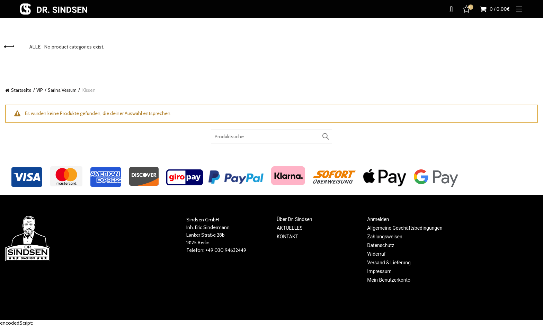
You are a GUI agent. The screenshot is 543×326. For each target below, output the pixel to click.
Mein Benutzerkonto (388, 280)
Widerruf (376, 254)
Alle (35, 47)
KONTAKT (287, 236)
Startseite (21, 90)
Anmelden (378, 219)
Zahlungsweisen (384, 236)
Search (325, 136)
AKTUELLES (290, 228)
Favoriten (467, 9)
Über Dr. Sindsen (294, 219)
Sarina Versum (62, 90)
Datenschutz (380, 245)
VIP (39, 90)
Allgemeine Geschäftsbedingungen (404, 228)
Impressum (379, 271)
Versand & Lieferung (388, 262)
